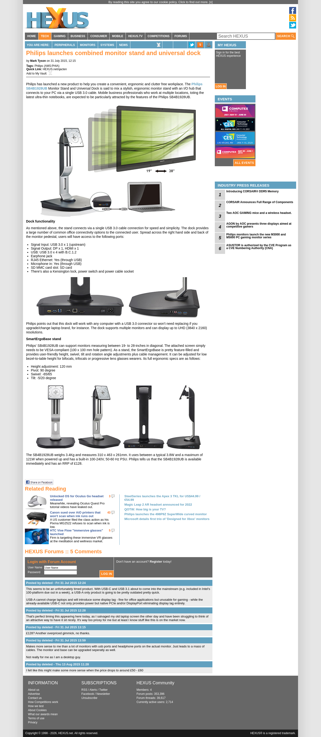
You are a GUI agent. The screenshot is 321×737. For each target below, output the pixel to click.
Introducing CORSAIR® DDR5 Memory (252, 191)
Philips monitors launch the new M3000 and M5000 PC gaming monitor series (256, 236)
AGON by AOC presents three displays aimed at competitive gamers (258, 225)
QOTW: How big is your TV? (145, 509)
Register (156, 561)
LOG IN (221, 86)
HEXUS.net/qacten (55, 69)
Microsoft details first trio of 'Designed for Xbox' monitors (167, 519)
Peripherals (65, 45)
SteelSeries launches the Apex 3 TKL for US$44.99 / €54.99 (162, 498)
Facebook (87, 694)
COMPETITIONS (158, 36)
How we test (36, 706)
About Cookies (37, 710)
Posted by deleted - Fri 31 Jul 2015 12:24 (56, 583)
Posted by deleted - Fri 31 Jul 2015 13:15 (56, 627)
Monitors (87, 45)
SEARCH (285, 36)
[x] (211, 2)
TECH (45, 36)
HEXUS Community (155, 682)
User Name (35, 567)
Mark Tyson (38, 61)
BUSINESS (78, 36)
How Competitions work (43, 702)
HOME (31, 36)
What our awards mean (43, 714)
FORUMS (180, 36)
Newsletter (103, 694)
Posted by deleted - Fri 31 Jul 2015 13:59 (56, 640)
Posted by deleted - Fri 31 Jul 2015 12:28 (56, 610)
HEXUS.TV (135, 36)
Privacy (32, 722)
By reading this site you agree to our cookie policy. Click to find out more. (158, 2)
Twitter (103, 689)
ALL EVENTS (244, 163)
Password (34, 572)
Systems (107, 45)
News (123, 45)
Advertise (34, 694)
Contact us (35, 698)
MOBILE (117, 36)
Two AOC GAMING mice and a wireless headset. (259, 212)
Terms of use (36, 718)
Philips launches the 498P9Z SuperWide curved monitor (165, 514)
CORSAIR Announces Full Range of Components (259, 202)
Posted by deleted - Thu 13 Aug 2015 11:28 (57, 664)
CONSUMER (98, 36)
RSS (84, 689)
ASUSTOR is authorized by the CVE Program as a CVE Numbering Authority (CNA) (258, 247)
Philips (38, 66)
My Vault (40, 73)
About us (33, 689)
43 (109, 512)
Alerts (93, 689)
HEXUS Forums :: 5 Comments (63, 551)
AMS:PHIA (51, 66)
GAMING (60, 36)
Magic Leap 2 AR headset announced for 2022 (158, 504)
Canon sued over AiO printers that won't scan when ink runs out (75, 514)
